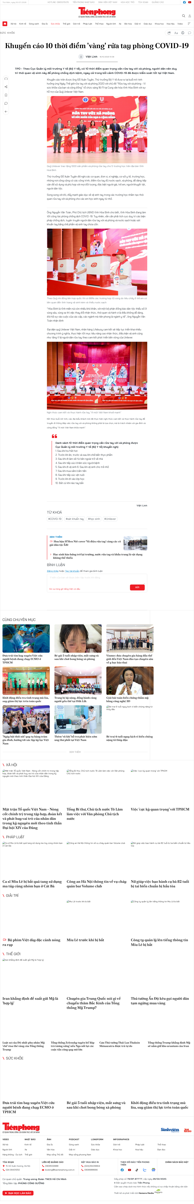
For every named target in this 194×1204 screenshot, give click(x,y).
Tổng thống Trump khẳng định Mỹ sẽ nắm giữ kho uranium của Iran (169, 1044)
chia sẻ (169, 33)
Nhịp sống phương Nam (80, 1154)
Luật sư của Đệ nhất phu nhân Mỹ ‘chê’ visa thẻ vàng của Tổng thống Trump (24, 1046)
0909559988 (51, 1166)
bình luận (189, 33)
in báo (183, 33)
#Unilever (110, 519)
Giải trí (138, 23)
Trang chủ (5, 23)
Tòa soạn (143, 2)
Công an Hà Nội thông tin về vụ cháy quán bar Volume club (96, 883)
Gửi (137, 587)
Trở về (6, 111)
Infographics (121, 1139)
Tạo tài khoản (72, 570)
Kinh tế (22, 23)
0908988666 (91, 1169)
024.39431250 (13, 1169)
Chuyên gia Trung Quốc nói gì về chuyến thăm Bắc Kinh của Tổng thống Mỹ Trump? (94, 1003)
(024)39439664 (92, 1166)
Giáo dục (148, 23)
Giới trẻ (76, 23)
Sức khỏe (55, 23)
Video (180, 23)
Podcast (74, 1139)
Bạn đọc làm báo (18, 1193)
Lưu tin (6, 95)
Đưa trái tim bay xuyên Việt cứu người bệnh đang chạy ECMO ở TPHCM (22, 659)
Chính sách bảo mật (177, 1162)
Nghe (6, 78)
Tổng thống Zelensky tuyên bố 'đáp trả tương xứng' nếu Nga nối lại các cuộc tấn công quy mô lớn (72, 1046)
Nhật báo (30, 1139)
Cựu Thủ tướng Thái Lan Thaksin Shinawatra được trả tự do (119, 1044)
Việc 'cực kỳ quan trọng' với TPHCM (160, 809)
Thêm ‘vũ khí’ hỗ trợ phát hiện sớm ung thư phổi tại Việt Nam (75, 738)
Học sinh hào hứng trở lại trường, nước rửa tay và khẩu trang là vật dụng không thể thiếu (97, 556)
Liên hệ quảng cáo (52, 1162)
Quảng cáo (158, 2)
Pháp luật (87, 23)
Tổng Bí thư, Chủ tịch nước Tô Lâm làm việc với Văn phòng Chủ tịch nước (95, 814)
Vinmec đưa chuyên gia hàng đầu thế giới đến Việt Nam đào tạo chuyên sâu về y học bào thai (129, 659)
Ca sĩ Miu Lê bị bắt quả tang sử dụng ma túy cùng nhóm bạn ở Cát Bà (32, 883)
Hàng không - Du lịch (12, 1154)
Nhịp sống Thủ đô (55, 1154)
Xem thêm (189, 23)
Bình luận (6, 103)
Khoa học (159, 23)
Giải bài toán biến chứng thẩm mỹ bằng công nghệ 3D (127, 699)
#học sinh (94, 519)
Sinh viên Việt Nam (107, 2)
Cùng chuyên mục (19, 619)
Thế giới (66, 23)
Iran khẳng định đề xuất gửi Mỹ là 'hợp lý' (30, 1000)
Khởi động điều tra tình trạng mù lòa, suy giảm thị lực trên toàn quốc (26, 699)
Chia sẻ (6, 87)
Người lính (111, 23)
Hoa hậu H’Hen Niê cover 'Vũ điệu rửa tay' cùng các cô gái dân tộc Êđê (85, 543)
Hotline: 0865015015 (58, 2)
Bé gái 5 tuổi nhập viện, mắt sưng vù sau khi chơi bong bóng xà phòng (76, 657)
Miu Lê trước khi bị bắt (85, 940)
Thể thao (99, 23)
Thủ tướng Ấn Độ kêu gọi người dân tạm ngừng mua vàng (160, 1000)
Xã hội (13, 23)
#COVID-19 (54, 519)
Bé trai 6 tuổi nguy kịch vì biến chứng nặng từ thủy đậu (129, 738)
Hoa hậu (171, 23)
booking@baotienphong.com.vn (60, 1169)
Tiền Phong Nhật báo (84, 2)
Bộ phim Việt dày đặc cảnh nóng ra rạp (31, 942)
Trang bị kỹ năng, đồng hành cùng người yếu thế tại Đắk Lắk (75, 699)
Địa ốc (45, 23)
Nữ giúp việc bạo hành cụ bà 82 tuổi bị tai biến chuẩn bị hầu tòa (160, 883)
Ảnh (49, 1139)
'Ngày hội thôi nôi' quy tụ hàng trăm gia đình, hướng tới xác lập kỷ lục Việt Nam (26, 740)
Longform (97, 1139)
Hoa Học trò (127, 2)
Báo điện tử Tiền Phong (97, 12)
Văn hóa (128, 23)
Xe (120, 23)
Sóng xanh (34, 23)
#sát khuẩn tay (75, 519)
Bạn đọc (161, 1149)
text (176, 33)
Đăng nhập (53, 570)
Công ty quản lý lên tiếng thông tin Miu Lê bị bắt (159, 942)
